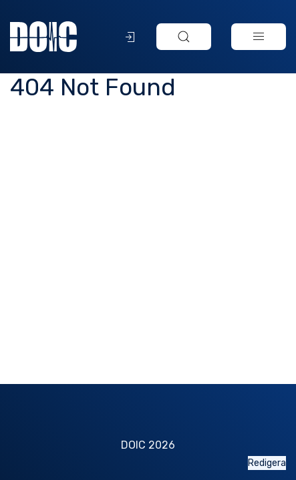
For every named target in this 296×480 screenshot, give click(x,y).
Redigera (267, 463)
